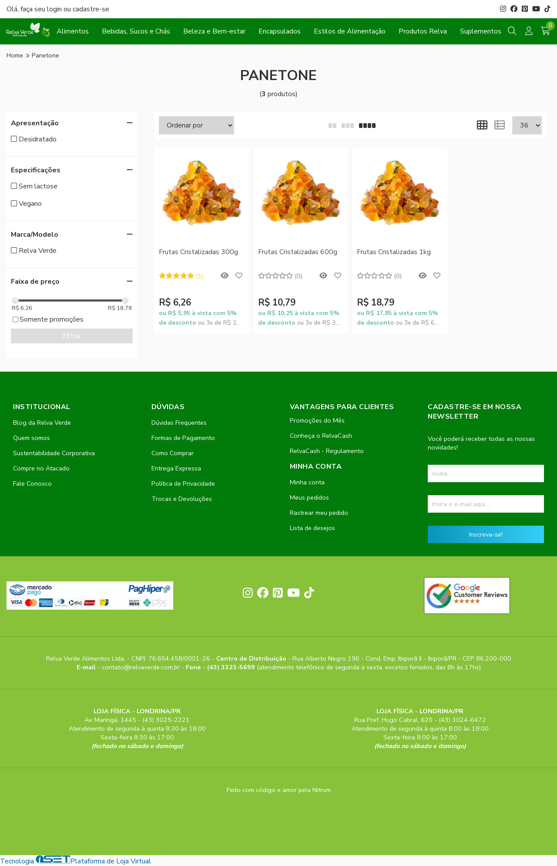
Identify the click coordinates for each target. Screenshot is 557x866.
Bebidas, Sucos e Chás (136, 31)
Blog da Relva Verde (42, 422)
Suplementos (480, 31)
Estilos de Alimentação (350, 31)
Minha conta (307, 482)
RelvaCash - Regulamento (327, 450)
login (55, 9)
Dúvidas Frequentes (179, 422)
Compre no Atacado (41, 468)
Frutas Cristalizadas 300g (198, 252)
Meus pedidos (309, 497)
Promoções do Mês (317, 420)
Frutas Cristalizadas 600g (297, 252)
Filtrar (72, 336)
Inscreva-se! (486, 534)
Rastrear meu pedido (319, 512)
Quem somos (31, 437)
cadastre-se (91, 9)
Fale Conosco (32, 483)
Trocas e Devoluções (181, 498)
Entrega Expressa (176, 468)
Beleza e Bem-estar (214, 31)
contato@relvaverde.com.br (141, 667)
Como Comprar (172, 453)
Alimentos (73, 31)
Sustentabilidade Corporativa (54, 453)
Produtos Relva (423, 31)
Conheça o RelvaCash (321, 435)
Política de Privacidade (183, 483)
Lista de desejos (312, 528)
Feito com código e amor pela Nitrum (279, 789)
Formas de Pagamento (183, 437)
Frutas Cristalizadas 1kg (394, 252)
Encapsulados (279, 31)
